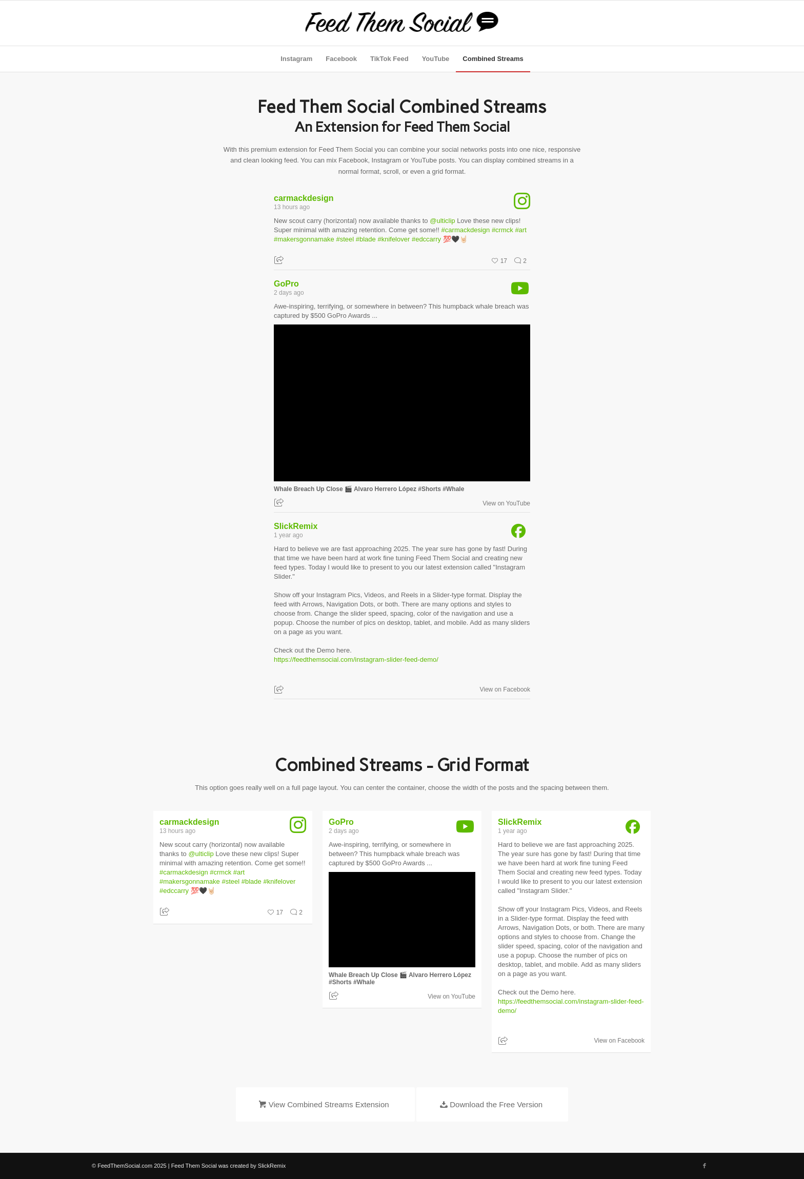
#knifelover (393, 239)
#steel (345, 239)
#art (520, 230)
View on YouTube (506, 503)
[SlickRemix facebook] (514, 533)
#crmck (502, 230)
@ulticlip (442, 221)
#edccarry (426, 239)
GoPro (286, 283)
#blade (366, 239)
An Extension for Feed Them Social (402, 126)
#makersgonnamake (304, 239)
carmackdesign (304, 198)
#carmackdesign (465, 230)
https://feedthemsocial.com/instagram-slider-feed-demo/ (356, 659)
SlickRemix (295, 526)
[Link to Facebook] (704, 1165)
